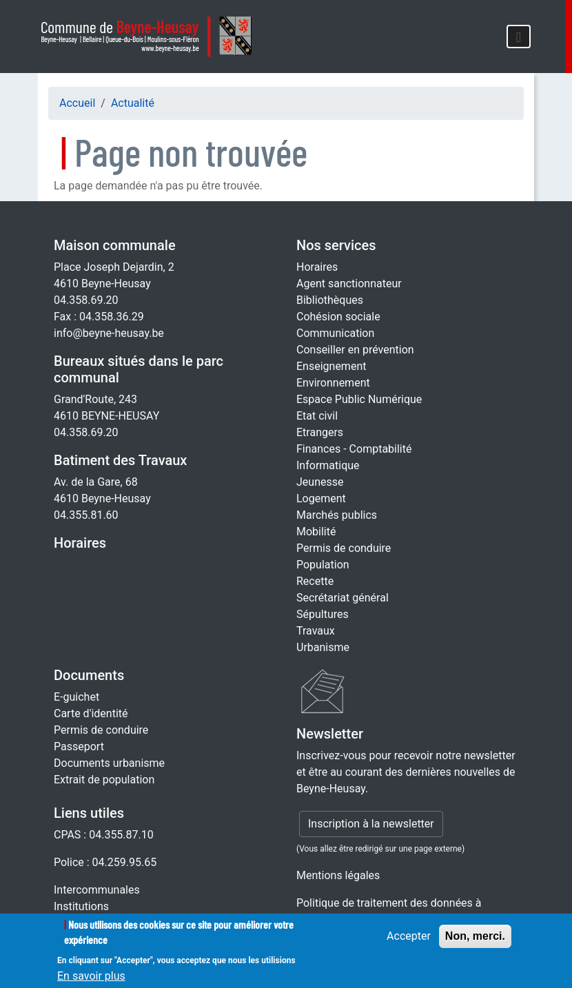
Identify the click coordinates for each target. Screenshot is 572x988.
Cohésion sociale (338, 316)
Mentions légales (338, 875)
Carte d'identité (91, 713)
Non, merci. (475, 942)
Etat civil (317, 415)
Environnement (333, 382)
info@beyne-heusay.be (109, 333)
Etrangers (319, 432)
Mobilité (316, 531)
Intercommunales (97, 889)
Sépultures (322, 614)
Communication (335, 333)
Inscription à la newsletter (371, 823)
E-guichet (76, 696)
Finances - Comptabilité (353, 448)
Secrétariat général (342, 597)
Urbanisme (322, 647)
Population (322, 564)
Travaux (315, 630)
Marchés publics (336, 515)
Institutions (81, 906)
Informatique (328, 465)
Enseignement (331, 366)
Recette (315, 581)
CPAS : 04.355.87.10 (104, 834)
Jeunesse (319, 481)
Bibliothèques (329, 300)
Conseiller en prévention (355, 349)
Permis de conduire (343, 548)
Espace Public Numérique (359, 399)
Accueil (77, 103)
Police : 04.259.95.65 (105, 862)
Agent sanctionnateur (349, 283)
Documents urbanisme (109, 763)
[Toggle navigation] (519, 36)
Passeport (79, 746)
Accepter (409, 942)
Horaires (80, 543)
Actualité (132, 103)
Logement (321, 498)
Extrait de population (104, 779)
